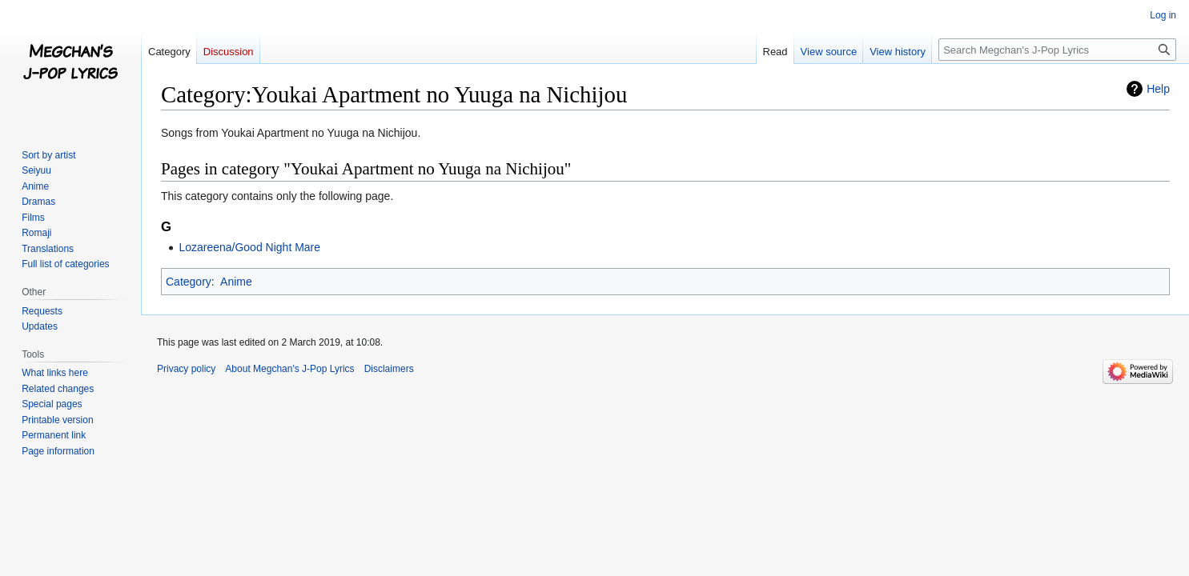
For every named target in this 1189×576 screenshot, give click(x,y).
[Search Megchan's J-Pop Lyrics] (1057, 49)
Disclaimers (389, 368)
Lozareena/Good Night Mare (249, 247)
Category (188, 281)
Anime (236, 281)
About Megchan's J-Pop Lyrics (289, 368)
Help (1158, 88)
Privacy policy (186, 368)
